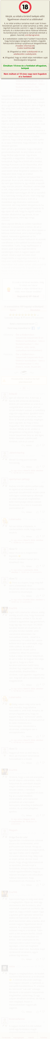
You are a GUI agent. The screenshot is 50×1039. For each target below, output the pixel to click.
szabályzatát (32, 51)
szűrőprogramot (32, 35)
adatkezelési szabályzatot (25, 54)
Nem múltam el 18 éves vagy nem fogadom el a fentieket (25, 75)
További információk (25, 45)
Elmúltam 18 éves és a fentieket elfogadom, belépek (25, 67)
